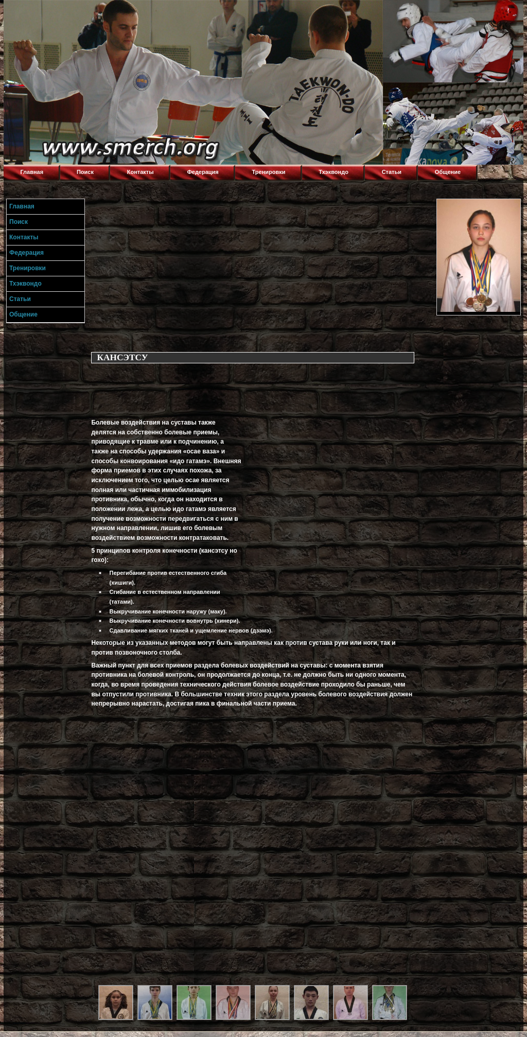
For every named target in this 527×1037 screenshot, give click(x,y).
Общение (448, 172)
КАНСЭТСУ (122, 357)
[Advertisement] (261, 271)
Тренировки (269, 172)
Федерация (202, 172)
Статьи (391, 172)
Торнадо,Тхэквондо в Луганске (81, 12)
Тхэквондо (333, 172)
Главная (31, 172)
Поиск (85, 172)
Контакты (140, 172)
